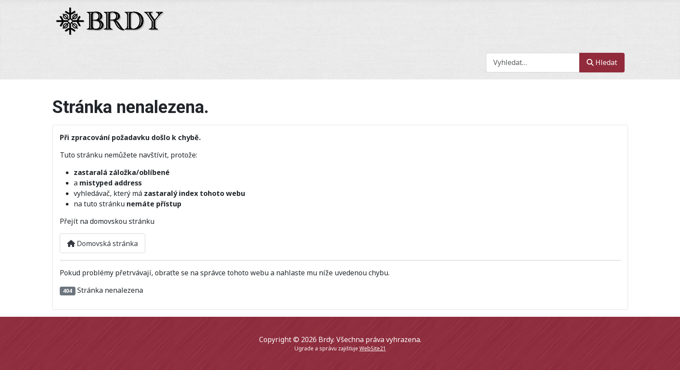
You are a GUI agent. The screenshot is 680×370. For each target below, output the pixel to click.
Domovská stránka (102, 243)
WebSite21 (372, 348)
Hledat (602, 62)
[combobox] (533, 62)
